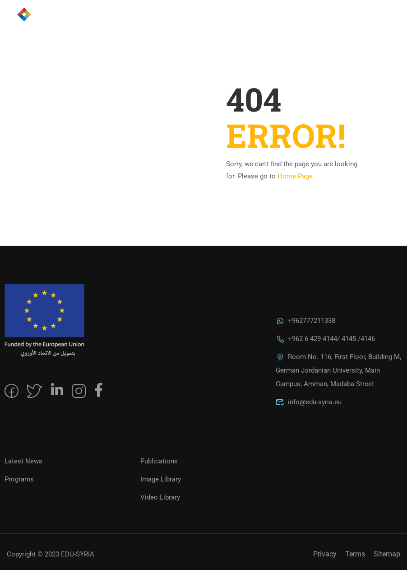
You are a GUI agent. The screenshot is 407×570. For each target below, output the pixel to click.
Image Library (160, 479)
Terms (355, 554)
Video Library (160, 497)
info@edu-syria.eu (309, 402)
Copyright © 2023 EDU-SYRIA (50, 554)
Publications (159, 461)
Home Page (295, 176)
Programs (19, 479)
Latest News (23, 461)
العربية (341, 23)
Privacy (325, 554)
